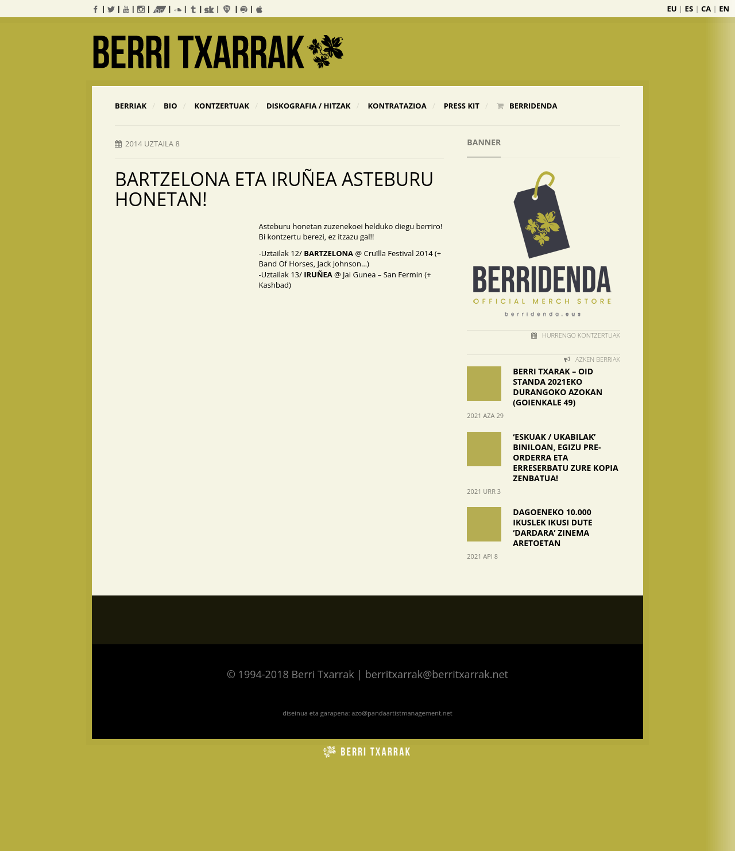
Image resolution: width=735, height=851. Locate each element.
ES (689, 8)
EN (724, 8)
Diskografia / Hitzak (308, 105)
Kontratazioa (397, 105)
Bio (170, 105)
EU (672, 8)
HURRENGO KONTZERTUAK (575, 335)
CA (706, 8)
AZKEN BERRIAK (592, 359)
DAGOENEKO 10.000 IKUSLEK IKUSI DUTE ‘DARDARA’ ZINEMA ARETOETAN (552, 527)
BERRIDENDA (527, 105)
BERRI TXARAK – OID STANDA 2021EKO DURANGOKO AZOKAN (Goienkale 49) (557, 387)
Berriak (130, 105)
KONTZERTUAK (221, 105)
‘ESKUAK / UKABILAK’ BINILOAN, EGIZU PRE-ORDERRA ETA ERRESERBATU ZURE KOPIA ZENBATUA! (565, 457)
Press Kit (461, 105)
